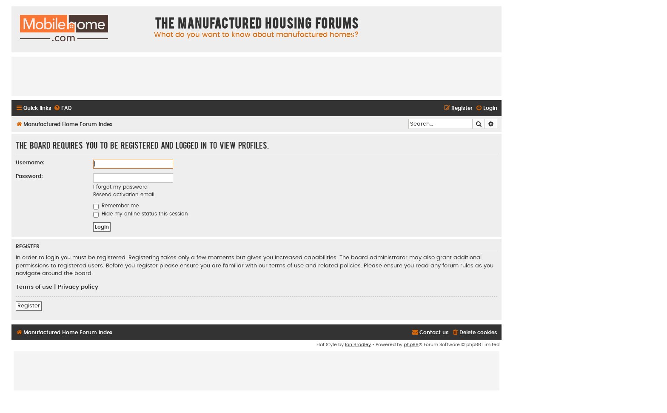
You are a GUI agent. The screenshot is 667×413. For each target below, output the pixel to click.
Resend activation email (123, 194)
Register (28, 306)
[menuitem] (62, 108)
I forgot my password (120, 186)
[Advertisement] (256, 76)
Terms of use (34, 287)
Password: (29, 176)
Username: (30, 162)
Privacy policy (78, 287)
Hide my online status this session (140, 213)
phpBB (411, 344)
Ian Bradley (358, 344)
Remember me (116, 205)
